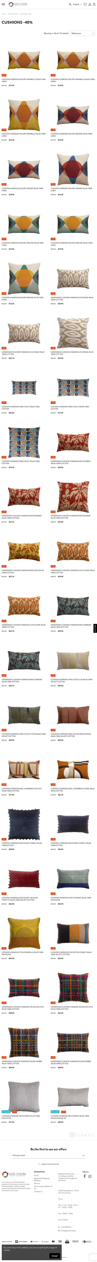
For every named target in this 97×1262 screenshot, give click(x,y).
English (77, 4)
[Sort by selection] (82, 33)
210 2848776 (66, 1227)
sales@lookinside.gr (68, 1231)
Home (36, 1175)
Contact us (38, 1191)
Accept (55, 1256)
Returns (37, 1183)
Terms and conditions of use (43, 1187)
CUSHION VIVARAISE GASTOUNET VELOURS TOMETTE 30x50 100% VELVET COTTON (20, 899)
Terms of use (54, 1164)
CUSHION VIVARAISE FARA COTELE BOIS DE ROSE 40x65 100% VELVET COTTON (71, 735)
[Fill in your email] (47, 1155)
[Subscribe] (83, 1155)
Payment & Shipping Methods (41, 1179)
